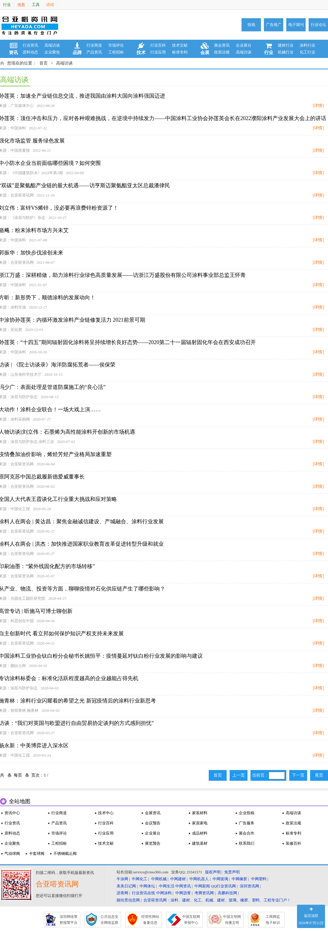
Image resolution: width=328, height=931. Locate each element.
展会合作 (246, 833)
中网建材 (178, 879)
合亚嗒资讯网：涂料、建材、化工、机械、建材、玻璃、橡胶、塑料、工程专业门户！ (217, 900)
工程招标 (116, 52)
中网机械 (159, 879)
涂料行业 (307, 45)
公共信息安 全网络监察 (109, 920)
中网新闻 (202, 886)
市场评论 (116, 45)
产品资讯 (94, 52)
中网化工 (139, 879)
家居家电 (200, 823)
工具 (36, 4)
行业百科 (158, 45)
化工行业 (307, 52)
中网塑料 (259, 879)
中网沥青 (183, 893)
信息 (21, 4)
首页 (43, 63)
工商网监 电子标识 (273, 920)
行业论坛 (318, 24)
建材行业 (285, 45)
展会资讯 (222, 45)
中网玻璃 (220, 879)
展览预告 (152, 843)
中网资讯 (183, 886)
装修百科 (293, 843)
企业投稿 (246, 813)
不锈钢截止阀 (65, 853)
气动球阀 (12, 853)
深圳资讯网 (249, 886)
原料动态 (30, 52)
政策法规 (222, 52)
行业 (7, 4)
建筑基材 (200, 843)
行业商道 (94, 45)
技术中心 (106, 813)
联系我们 (246, 843)
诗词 (50, 4)
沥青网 (122, 893)
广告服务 (246, 823)
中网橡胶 (239, 879)
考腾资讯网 (204, 893)
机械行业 (285, 52)
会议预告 (152, 823)
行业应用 (158, 52)
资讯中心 (12, 813)
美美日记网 (126, 886)
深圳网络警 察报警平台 (69, 920)
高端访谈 (52, 45)
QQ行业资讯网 (223, 886)
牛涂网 (122, 879)
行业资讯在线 (143, 893)
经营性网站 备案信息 (150, 920)
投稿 (251, 24)
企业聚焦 (52, 52)
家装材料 (200, 813)
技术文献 (180, 45)
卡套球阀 (36, 853)
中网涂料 (164, 893)
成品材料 (200, 833)
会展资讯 (152, 813)
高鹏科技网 (227, 893)
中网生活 (166, 886)
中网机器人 (199, 879)
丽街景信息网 (128, 900)
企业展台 (243, 45)
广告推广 (273, 24)
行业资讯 (30, 45)
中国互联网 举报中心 (191, 920)
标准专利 (180, 52)
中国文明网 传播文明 (232, 920)
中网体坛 (147, 886)
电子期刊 (296, 24)
